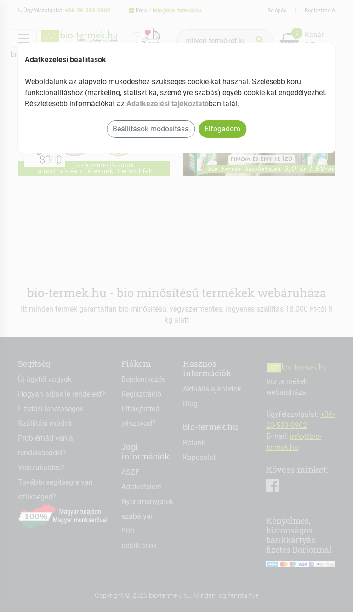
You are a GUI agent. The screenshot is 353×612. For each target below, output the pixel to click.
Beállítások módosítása (151, 129)
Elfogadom (222, 129)
